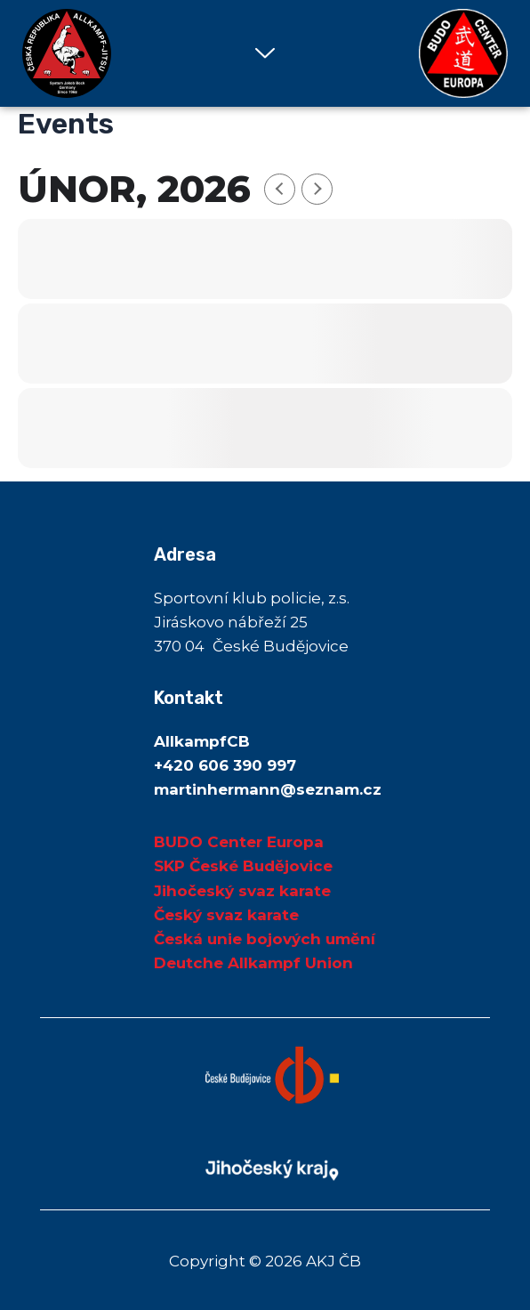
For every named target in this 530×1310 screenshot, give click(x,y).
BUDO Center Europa (239, 842)
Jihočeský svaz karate (242, 891)
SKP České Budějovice (243, 866)
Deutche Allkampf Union (253, 963)
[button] (264, 53)
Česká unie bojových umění (264, 939)
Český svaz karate (226, 915)
